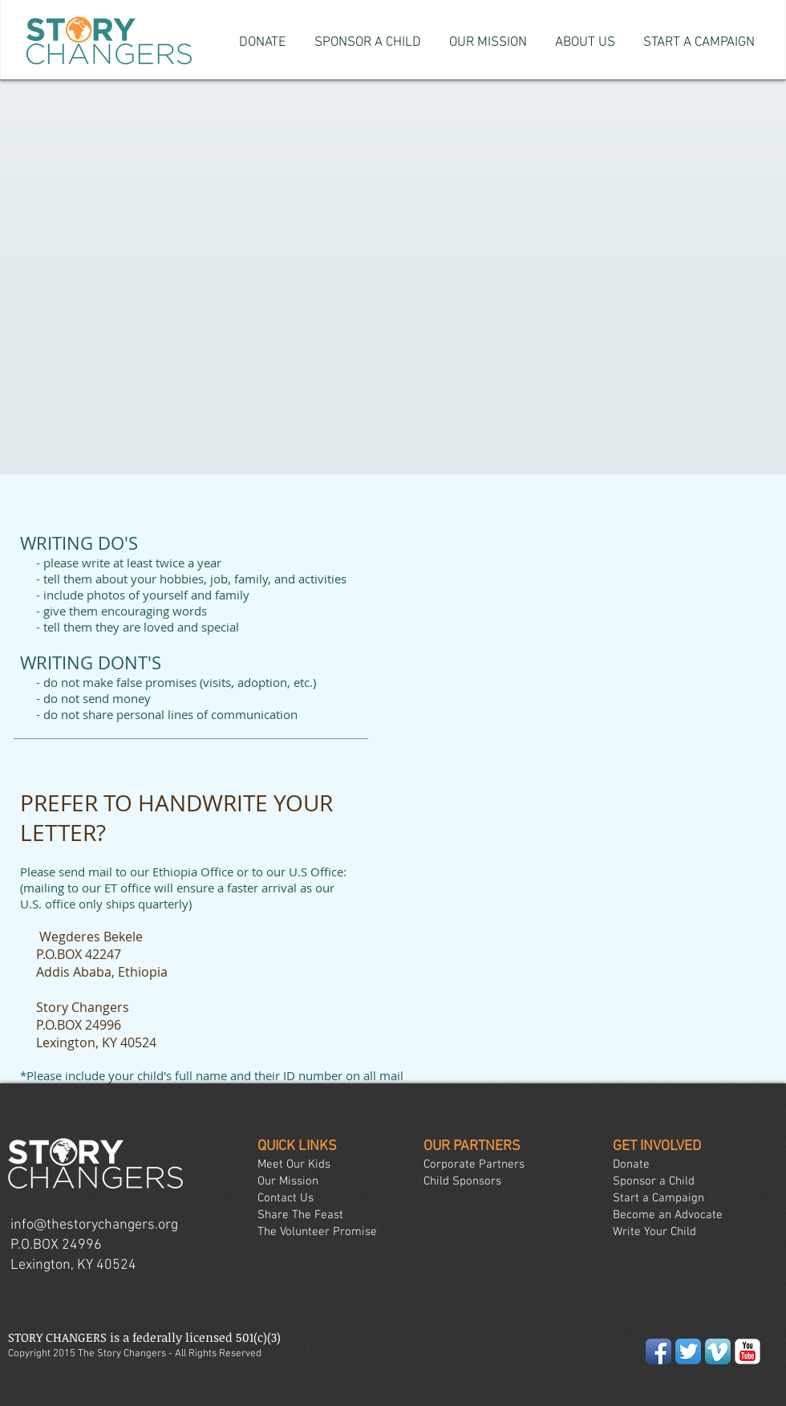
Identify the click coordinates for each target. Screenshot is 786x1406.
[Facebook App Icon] (658, 1351)
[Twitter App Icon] (688, 1351)
